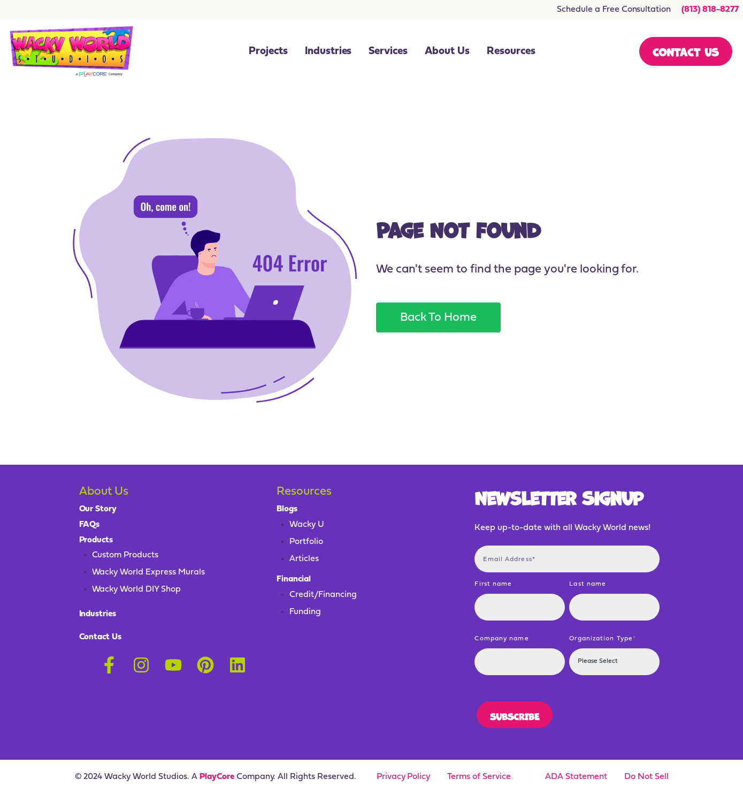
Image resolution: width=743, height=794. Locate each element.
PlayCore (217, 777)
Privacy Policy (404, 777)
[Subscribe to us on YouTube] (173, 665)
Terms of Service (479, 777)
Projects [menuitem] (268, 51)
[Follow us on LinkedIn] (237, 665)
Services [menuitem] (388, 51)
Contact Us (686, 51)
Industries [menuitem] (328, 51)
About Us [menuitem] (447, 51)
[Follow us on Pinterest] (205, 665)
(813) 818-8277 (710, 9)
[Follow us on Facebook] (109, 665)
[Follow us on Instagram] (141, 665)
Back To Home (438, 318)
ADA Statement (576, 777)
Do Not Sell (646, 777)
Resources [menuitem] (511, 51)
